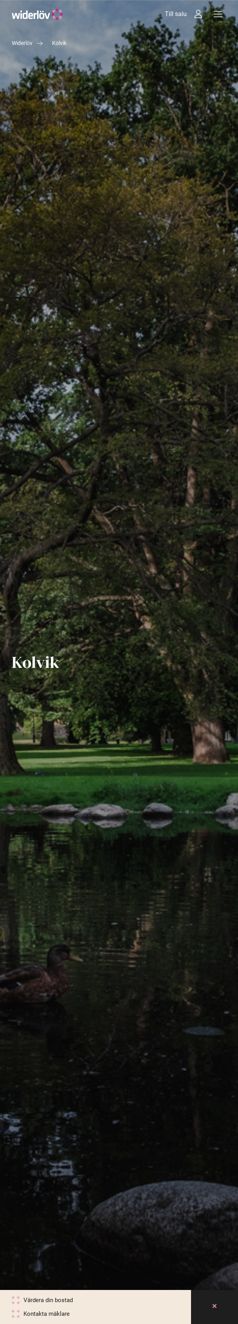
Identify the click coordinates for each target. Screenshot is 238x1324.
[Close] (214, 1307)
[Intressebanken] (198, 14)
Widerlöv (22, 43)
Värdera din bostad (48, 1300)
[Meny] (218, 14)
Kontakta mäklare (46, 1313)
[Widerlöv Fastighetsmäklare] (37, 14)
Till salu (176, 14)
